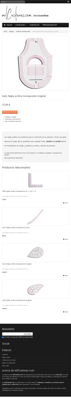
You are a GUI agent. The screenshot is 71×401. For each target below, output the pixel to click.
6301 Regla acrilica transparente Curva (16, 228)
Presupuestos (50, 25)
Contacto (34, 25)
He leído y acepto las (17, 337)
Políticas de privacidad (25, 337)
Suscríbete (27, 334)
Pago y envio (6, 357)
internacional (16, 119)
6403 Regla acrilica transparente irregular (17, 264)
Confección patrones (14, 121)
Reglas (11, 31)
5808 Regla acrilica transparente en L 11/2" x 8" (19, 191)
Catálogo (20, 25)
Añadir (65, 203)
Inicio (8, 25)
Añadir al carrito (10, 112)
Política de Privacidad (8, 363)
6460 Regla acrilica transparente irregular (17, 300)
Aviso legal (5, 366)
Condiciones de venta (9, 360)
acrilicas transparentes (23, 31)
